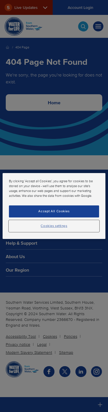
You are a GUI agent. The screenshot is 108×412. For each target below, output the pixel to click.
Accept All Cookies (53, 211)
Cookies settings (54, 225)
